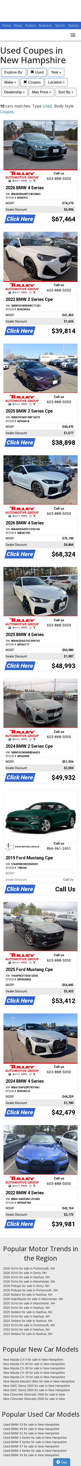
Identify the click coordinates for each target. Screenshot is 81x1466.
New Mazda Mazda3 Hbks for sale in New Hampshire (39, 1381)
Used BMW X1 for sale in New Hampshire (31, 1433)
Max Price (41, 92)
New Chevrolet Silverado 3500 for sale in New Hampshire (34, 1399)
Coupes (32, 82)
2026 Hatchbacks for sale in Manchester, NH (33, 1299)
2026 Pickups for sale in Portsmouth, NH (30, 1290)
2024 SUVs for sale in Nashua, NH (26, 1316)
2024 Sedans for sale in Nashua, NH (27, 1321)
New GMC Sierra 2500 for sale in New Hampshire (36, 1390)
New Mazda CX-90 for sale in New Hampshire (34, 1368)
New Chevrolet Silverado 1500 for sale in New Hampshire (34, 1395)
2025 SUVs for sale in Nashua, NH (26, 1307)
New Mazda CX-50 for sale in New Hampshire (34, 1364)
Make (10, 82)
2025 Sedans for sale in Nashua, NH (27, 1312)
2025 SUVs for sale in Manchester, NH (29, 1303)
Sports (60, 25)
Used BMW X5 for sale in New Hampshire (31, 1429)
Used (37, 72)
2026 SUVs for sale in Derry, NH (24, 1273)
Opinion (73, 25)
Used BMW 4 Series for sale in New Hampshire (35, 1450)
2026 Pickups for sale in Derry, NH (26, 1286)
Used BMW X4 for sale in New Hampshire (31, 1455)
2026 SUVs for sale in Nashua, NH (26, 1277)
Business (46, 25)
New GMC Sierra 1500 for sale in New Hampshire (36, 1385)
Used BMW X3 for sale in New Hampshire (31, 1424)
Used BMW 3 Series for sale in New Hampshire (35, 1437)
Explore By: (13, 72)
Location (56, 82)
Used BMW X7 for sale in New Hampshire (31, 1446)
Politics (30, 25)
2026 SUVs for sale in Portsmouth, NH (29, 1268)
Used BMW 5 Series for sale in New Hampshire (35, 1442)
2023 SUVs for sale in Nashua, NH (26, 1329)
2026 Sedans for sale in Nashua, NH (27, 1294)
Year (56, 72)
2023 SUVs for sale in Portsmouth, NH (29, 1325)
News (18, 25)
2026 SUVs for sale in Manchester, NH (29, 1281)
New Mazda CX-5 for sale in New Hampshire (33, 1359)
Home (6, 25)
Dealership (14, 92)
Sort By (65, 92)
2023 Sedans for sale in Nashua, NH (27, 1334)
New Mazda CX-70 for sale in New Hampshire (34, 1377)
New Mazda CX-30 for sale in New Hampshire (34, 1372)
